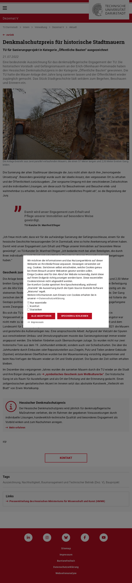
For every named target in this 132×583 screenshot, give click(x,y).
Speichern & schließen (74, 316)
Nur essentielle (36, 302)
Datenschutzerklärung (50, 298)
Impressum (35, 322)
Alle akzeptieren (41, 316)
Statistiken (34, 309)
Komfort (33, 306)
